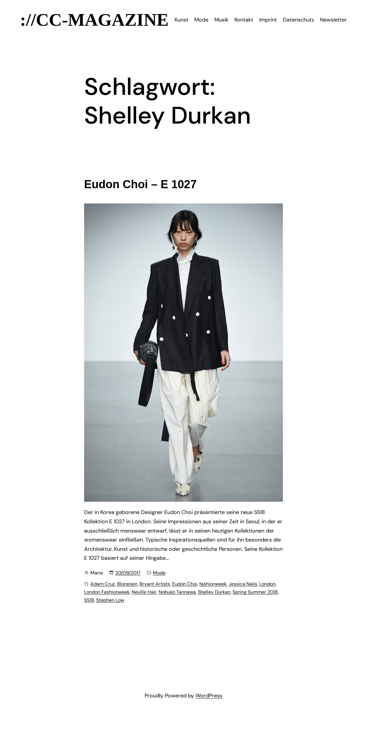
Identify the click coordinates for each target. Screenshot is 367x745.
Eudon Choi (184, 584)
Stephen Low (110, 600)
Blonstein (127, 584)
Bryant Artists (154, 584)
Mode (159, 573)
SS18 (89, 600)
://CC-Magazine (94, 20)
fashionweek (213, 584)
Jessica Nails (243, 584)
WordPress (208, 695)
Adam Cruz (102, 584)
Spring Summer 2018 (255, 592)
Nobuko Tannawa (177, 592)
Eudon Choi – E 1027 (140, 184)
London (267, 584)
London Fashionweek (107, 592)
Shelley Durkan (214, 592)
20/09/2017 (128, 573)
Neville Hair (144, 592)
